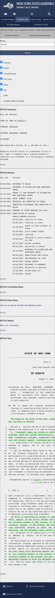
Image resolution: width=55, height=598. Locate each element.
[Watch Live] (5, 14)
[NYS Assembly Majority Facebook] (14, 14)
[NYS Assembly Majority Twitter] (23, 14)
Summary (7, 68)
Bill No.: (3, 47)
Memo (6, 90)
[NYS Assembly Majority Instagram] (32, 14)
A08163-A (22, 126)
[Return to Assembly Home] (27, 6)
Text (5, 96)
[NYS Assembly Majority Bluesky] (40, 14)
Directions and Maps (13, 594)
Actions (6, 74)
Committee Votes (10, 79)
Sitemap (8, 586)
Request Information (35, 586)
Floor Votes (8, 85)
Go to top (3, 170)
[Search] (49, 14)
